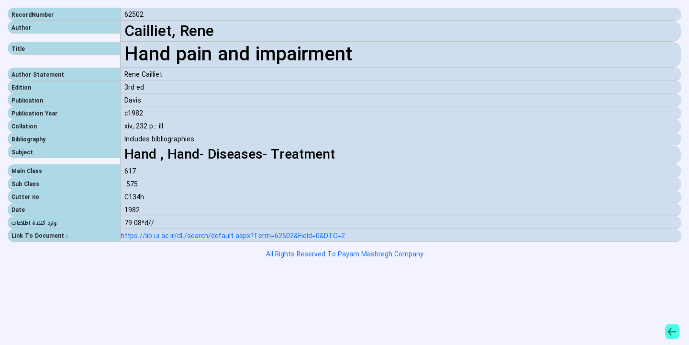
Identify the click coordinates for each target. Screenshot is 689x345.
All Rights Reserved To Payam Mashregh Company (344, 254)
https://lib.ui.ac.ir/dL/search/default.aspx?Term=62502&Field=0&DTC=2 (233, 236)
